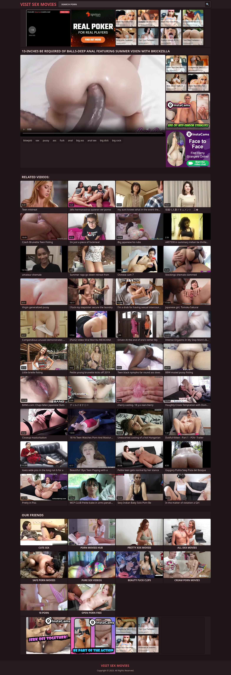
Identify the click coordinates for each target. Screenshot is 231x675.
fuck (62, 140)
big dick (104, 140)
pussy (46, 140)
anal (70, 140)
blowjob (27, 140)
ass (54, 140)
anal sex (92, 140)
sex (37, 140)
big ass (80, 140)
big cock (116, 140)
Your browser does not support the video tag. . (92, 95)
